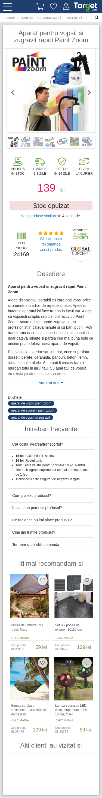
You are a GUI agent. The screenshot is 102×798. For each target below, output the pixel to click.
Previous (15, 92)
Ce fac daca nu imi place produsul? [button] (42, 520)
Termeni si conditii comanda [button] (35, 544)
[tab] (51, 444)
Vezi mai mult (51, 383)
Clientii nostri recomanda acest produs (51, 244)
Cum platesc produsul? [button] (31, 495)
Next (87, 92)
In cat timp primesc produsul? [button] (37, 508)
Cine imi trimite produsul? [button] (33, 532)
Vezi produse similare (39, 216)
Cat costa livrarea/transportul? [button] (37, 444)
